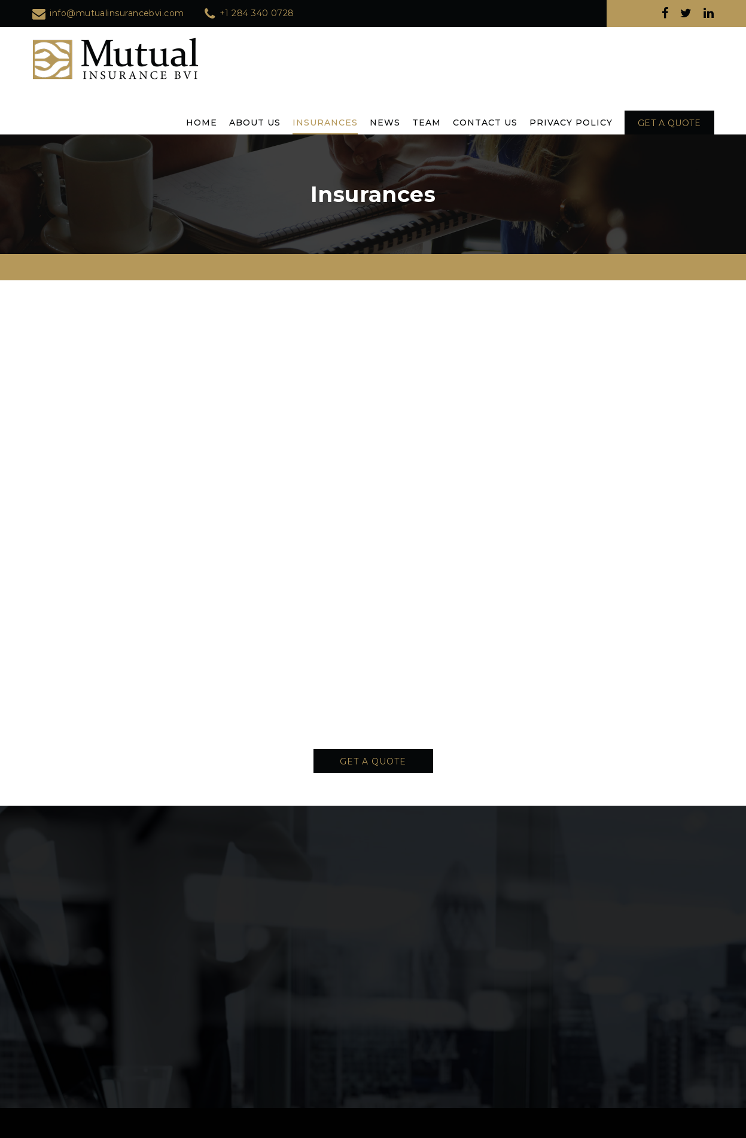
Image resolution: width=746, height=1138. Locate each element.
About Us (255, 122)
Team (426, 122)
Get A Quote (373, 761)
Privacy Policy (571, 122)
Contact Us (485, 122)
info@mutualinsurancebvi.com (117, 13)
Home (201, 122)
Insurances (325, 122)
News (385, 122)
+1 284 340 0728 (257, 13)
